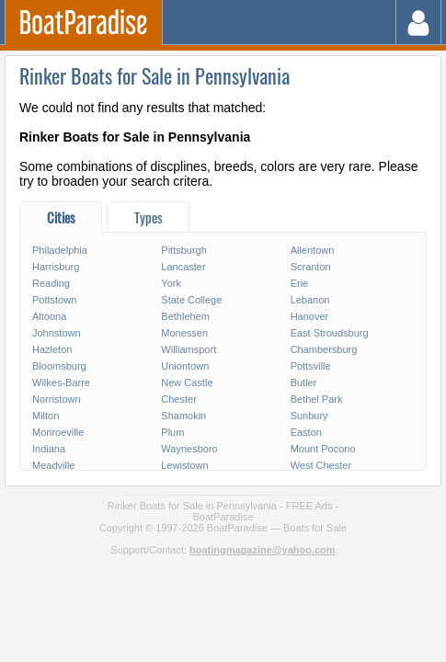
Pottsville (311, 365)
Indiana (48, 448)
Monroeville (58, 432)
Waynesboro (189, 448)
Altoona (49, 316)
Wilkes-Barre (61, 382)
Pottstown (54, 299)
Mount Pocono (323, 448)
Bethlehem (185, 316)
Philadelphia (59, 250)
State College (191, 299)
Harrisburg (55, 266)
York (171, 283)
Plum (172, 432)
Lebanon (310, 299)
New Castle (186, 382)
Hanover (310, 316)
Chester (179, 399)
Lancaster (183, 266)
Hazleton (52, 349)
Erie (300, 283)
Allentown (313, 250)
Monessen (184, 332)
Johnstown (56, 332)
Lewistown (184, 465)
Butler (304, 382)
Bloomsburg (59, 365)
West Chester (321, 465)
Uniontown (185, 365)
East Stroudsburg (330, 332)
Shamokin (183, 415)
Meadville (53, 465)
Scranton (311, 266)
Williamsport (188, 349)
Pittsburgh (184, 250)
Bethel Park (317, 399)
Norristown (56, 399)
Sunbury (309, 415)
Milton (45, 415)
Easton (306, 432)
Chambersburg (324, 349)
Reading (51, 283)
